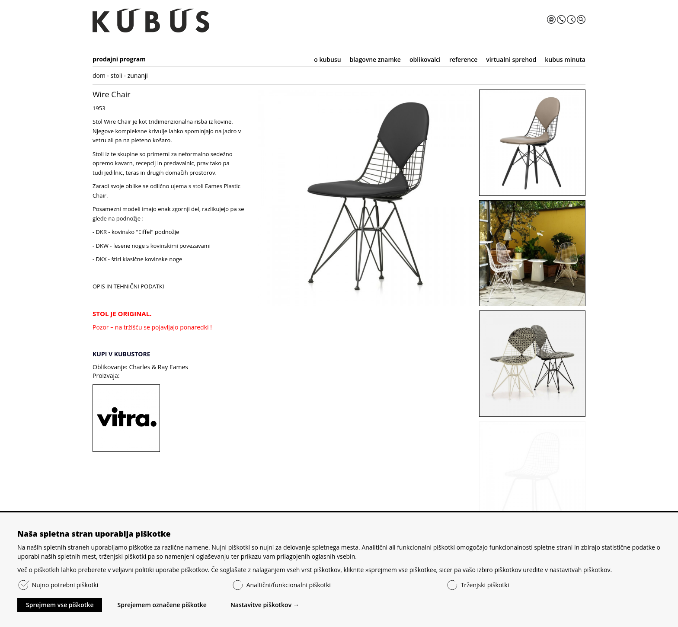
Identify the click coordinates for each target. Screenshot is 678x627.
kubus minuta (565, 59)
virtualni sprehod (511, 59)
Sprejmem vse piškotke (59, 605)
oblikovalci (425, 59)
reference (463, 59)
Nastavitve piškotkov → (264, 605)
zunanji (138, 75)
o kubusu (327, 59)
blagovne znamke (375, 59)
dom (99, 75)
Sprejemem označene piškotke (161, 605)
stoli (116, 75)
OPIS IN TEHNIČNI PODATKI (128, 286)
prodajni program (119, 59)
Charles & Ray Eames (158, 367)
